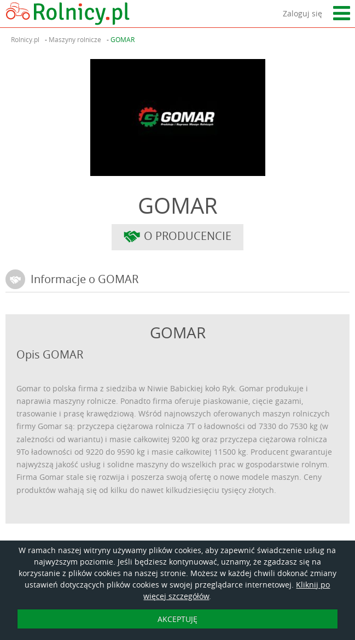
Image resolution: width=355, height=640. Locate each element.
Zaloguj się (302, 13)
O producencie (178, 237)
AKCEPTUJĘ (177, 619)
